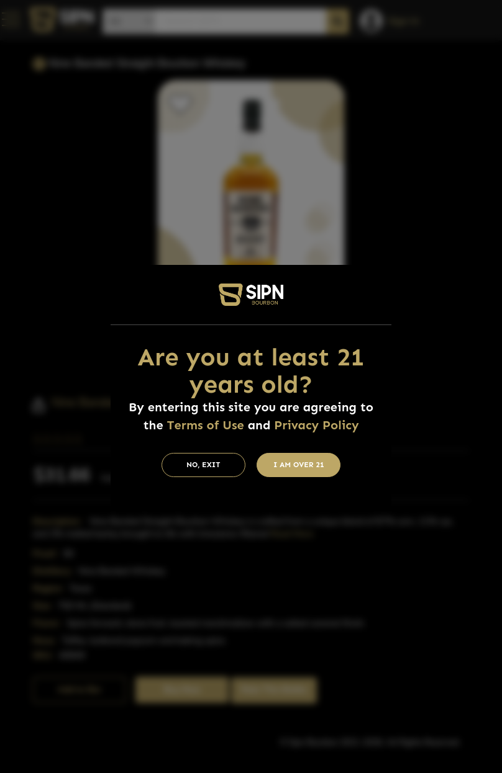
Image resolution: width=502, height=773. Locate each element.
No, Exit (203, 464)
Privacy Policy (316, 425)
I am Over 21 (298, 464)
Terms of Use (205, 425)
